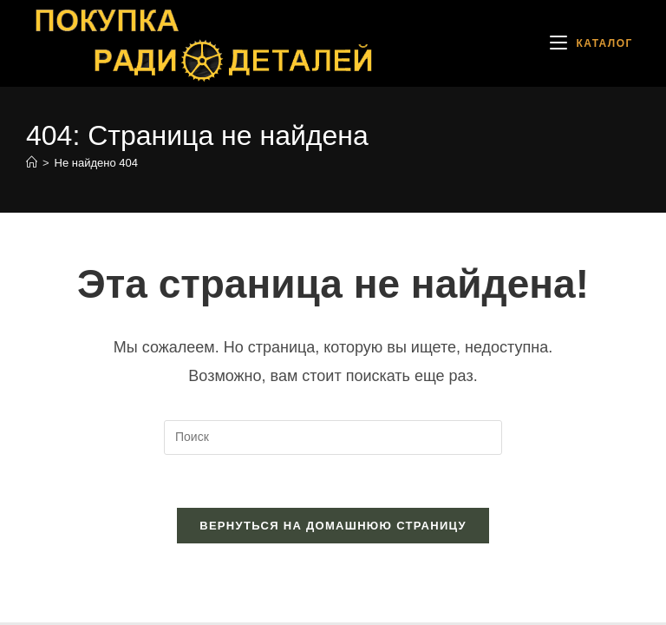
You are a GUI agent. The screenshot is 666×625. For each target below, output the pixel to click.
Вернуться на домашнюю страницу (333, 525)
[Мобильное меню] (591, 43)
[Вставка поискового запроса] (333, 437)
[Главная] (31, 162)
